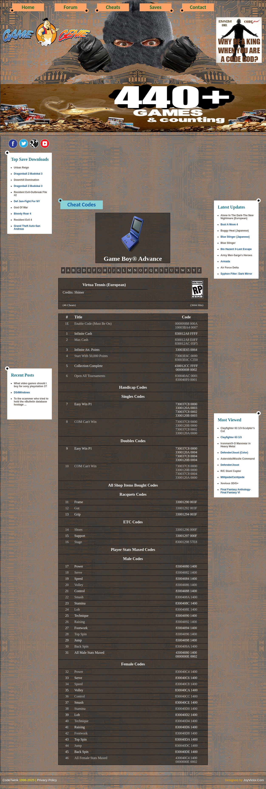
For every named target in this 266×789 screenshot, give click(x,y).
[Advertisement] (30, 301)
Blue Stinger (228, 242)
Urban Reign (21, 167)
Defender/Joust (230, 464)
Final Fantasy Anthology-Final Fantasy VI (236, 491)
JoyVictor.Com (253, 780)
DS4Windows (22, 392)
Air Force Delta (230, 267)
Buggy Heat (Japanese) (235, 230)
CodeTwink (10, 780)
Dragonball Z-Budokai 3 (28, 173)
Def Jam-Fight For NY (27, 201)
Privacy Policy (47, 780)
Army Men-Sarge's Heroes (236, 255)
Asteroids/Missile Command (238, 458)
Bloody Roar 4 (22, 213)
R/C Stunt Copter (231, 471)
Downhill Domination (26, 179)
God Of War (21, 207)
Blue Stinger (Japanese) (235, 236)
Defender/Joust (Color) (234, 452)
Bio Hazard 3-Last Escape (236, 249)
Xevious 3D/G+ (229, 483)
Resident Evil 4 (23, 219)
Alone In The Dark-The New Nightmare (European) (237, 217)
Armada (225, 261)
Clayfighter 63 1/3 (231, 437)
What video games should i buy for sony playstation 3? (30, 385)
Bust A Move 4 (229, 224)
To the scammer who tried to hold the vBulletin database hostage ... (31, 401)
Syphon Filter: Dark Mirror (236, 273)
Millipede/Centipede (233, 477)
